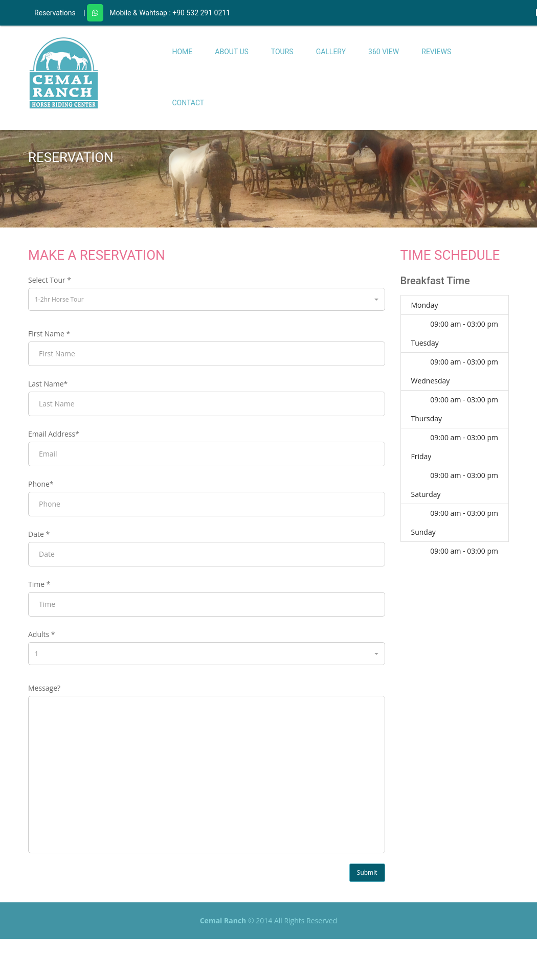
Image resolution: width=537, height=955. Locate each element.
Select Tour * (49, 280)
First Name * (49, 333)
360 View (383, 52)
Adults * (41, 634)
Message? (44, 688)
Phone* (41, 484)
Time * (39, 584)
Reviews (436, 52)
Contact (188, 103)
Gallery (331, 52)
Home (182, 52)
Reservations (55, 13)
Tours (282, 52)
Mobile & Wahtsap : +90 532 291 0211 (169, 13)
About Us (232, 52)
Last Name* (48, 384)
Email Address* (53, 434)
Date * (39, 534)
